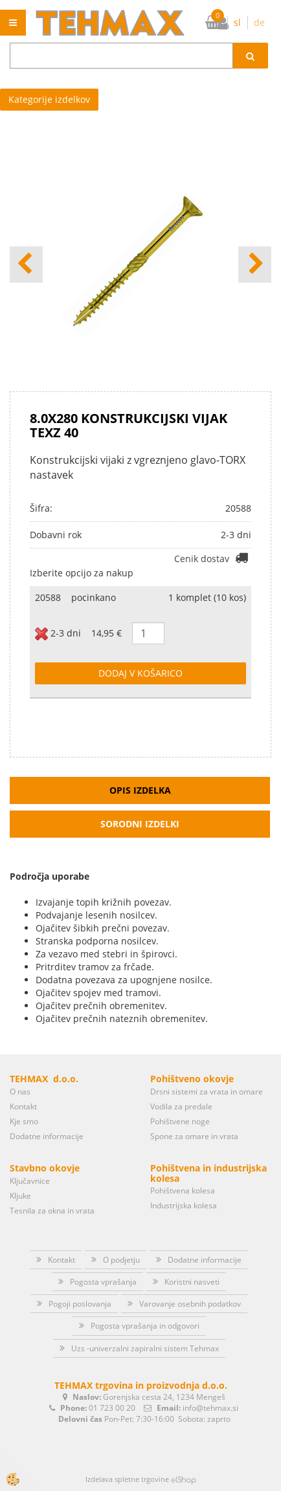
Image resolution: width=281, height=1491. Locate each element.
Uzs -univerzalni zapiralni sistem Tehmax (145, 1348)
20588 (48, 597)
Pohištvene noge (180, 1121)
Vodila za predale (181, 1106)
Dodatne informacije (47, 1136)
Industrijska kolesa (183, 1205)
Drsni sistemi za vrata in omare (206, 1091)
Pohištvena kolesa (182, 1190)
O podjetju (121, 1259)
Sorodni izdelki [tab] (139, 824)
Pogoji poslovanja (80, 1303)
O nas (20, 1091)
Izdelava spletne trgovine (127, 1479)
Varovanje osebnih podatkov (190, 1303)
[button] (254, 264)
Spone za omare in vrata (194, 1136)
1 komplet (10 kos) (207, 597)
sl (237, 22)
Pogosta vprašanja (103, 1281)
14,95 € (106, 633)
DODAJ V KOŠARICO (140, 673)
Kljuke (20, 1195)
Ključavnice (30, 1180)
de (259, 22)
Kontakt (23, 1106)
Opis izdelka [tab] (140, 790)
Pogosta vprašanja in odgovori (145, 1325)
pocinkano (93, 597)
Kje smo (24, 1121)
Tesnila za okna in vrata (52, 1210)
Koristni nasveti (191, 1281)
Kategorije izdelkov (49, 99)
